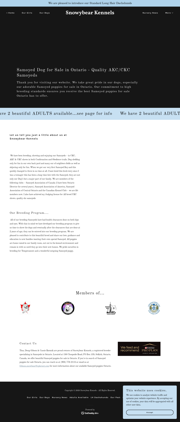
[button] (168, 13)
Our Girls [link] (27, 13)
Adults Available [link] (79, 397)
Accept (149, 412)
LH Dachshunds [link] (99, 397)
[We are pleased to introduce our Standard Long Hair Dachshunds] (90, 3)
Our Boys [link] (45, 13)
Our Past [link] (115, 397)
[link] (90, 14)
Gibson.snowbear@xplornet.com (34, 366)
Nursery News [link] (150, 13)
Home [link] (11, 13)
